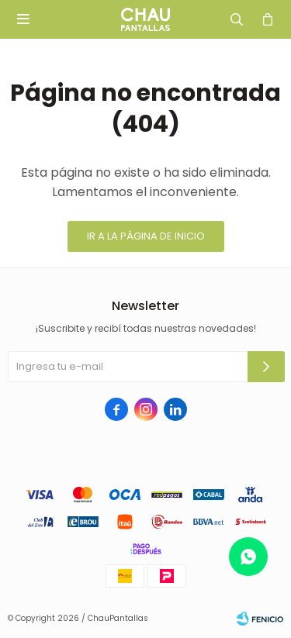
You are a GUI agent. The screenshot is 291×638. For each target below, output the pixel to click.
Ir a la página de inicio (146, 236)
